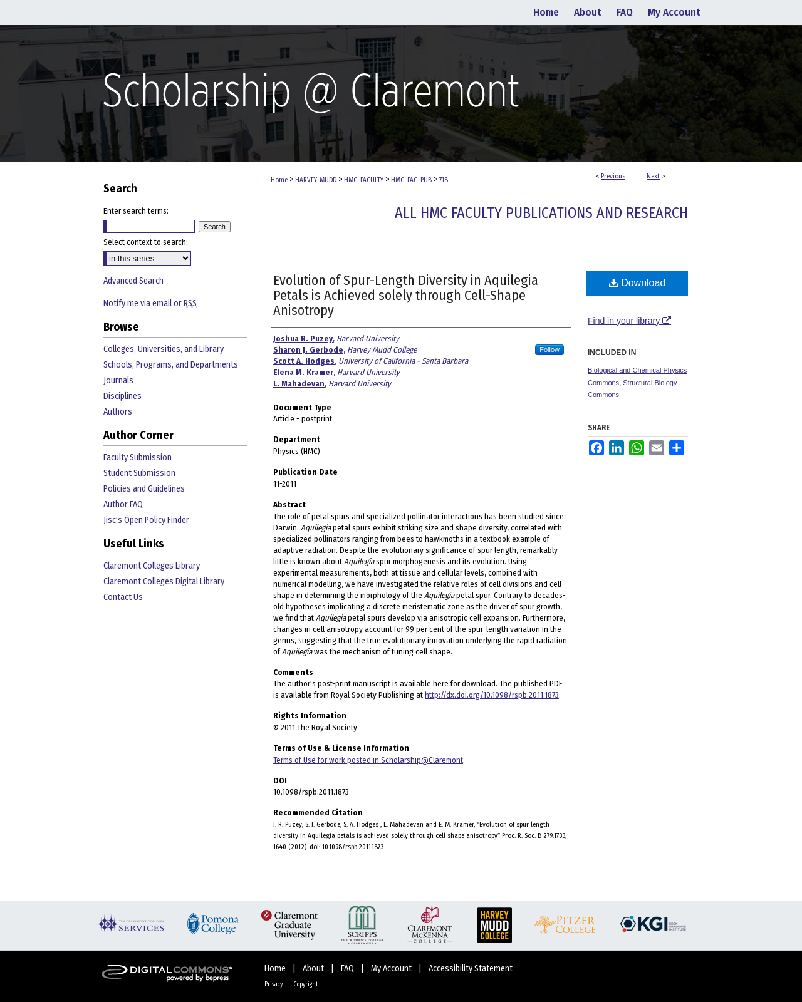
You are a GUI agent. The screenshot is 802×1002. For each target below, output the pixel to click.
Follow (549, 349)
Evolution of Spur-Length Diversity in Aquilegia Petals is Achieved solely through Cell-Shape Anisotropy (405, 295)
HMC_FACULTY (363, 180)
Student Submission (139, 473)
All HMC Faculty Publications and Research (541, 213)
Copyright (306, 984)
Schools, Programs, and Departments (170, 364)
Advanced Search (133, 281)
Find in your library (629, 321)
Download (637, 282)
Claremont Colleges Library (151, 565)
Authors (117, 411)
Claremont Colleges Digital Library (163, 581)
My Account (392, 968)
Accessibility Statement (471, 968)
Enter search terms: (136, 210)
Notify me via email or (150, 303)
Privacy (274, 984)
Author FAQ (123, 504)
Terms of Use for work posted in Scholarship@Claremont (368, 760)
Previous (613, 176)
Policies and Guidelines (144, 488)
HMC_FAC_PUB (411, 180)
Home (279, 180)
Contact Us (123, 597)
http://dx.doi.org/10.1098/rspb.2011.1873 (492, 695)
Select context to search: (145, 242)
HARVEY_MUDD (315, 180)
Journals (118, 380)
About (314, 968)
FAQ (348, 968)
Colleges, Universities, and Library (163, 349)
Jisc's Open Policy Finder (146, 520)
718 (443, 180)
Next (653, 176)
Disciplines (122, 396)
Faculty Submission (137, 457)
